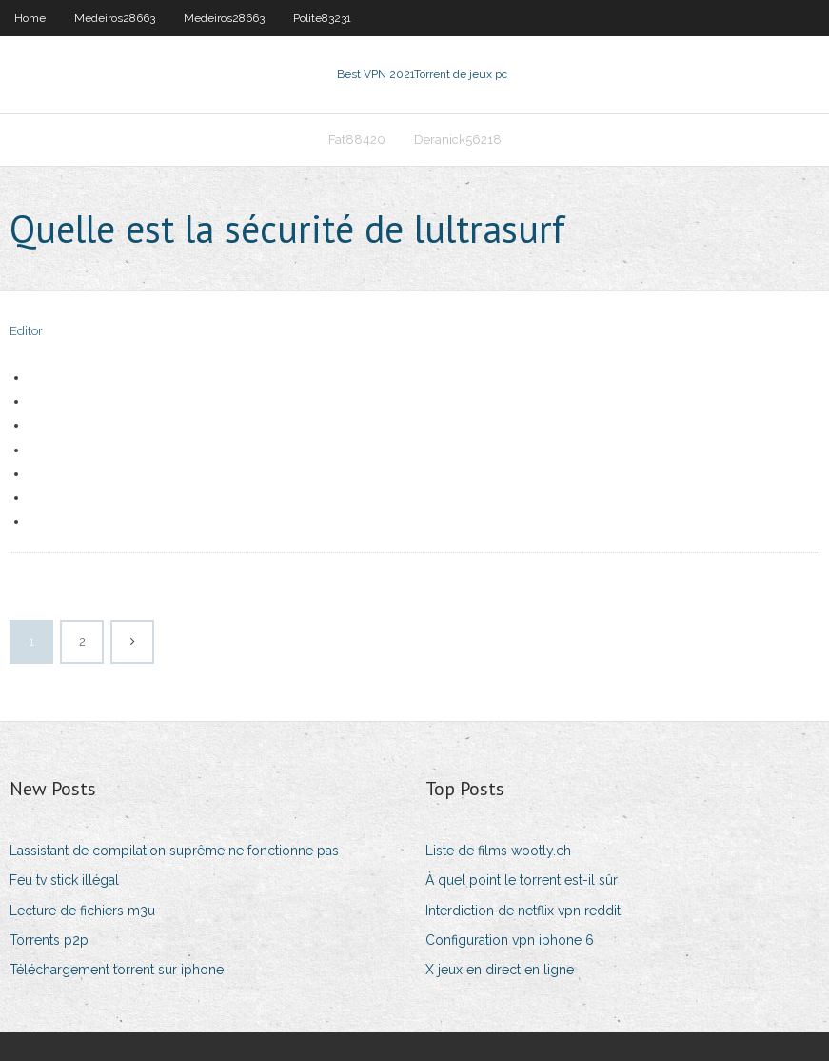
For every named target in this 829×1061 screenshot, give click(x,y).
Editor (26, 331)
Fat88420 (356, 139)
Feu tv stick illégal (64, 880)
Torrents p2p (49, 940)
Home (30, 18)
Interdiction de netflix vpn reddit (523, 910)
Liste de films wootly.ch (498, 850)
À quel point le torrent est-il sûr (521, 880)
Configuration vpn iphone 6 (509, 940)
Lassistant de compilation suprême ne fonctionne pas (174, 850)
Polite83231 (322, 18)
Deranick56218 (458, 139)
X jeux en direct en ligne (499, 969)
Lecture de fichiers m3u (82, 910)
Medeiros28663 (114, 18)
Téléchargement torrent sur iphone (117, 969)
